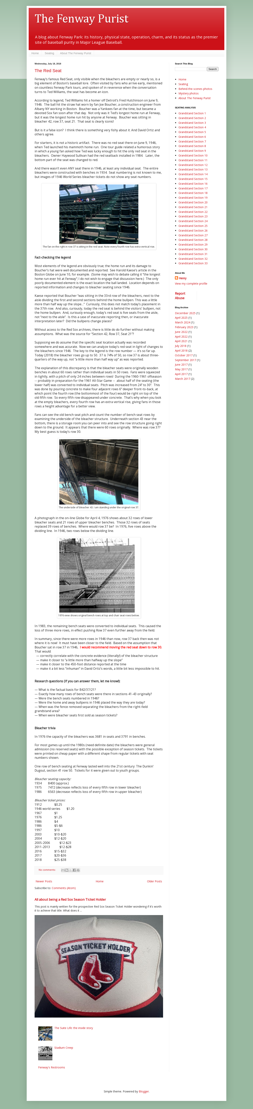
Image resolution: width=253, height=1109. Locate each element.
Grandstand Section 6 (192, 137)
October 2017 (184, 355)
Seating (49, 53)
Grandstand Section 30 (193, 249)
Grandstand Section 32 (193, 259)
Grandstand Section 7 (192, 141)
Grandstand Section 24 (193, 221)
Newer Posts (44, 881)
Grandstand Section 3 (192, 123)
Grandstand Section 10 (193, 155)
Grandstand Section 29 (193, 244)
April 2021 (181, 341)
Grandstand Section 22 (193, 212)
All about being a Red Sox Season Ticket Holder (70, 899)
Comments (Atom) (64, 888)
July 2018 (180, 346)
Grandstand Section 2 (192, 118)
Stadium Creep (63, 1047)
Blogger (144, 1091)
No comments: (47, 870)
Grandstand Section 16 (193, 183)
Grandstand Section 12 (193, 165)
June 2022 (181, 332)
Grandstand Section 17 (193, 188)
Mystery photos (188, 93)
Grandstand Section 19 (193, 197)
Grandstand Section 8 (192, 146)
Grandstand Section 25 (193, 226)
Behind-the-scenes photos (195, 89)
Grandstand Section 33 (193, 263)
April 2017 (181, 374)
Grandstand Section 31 (193, 254)
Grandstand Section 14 (193, 174)
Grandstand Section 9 (192, 151)
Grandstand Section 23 (193, 216)
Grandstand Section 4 (192, 127)
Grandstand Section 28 (193, 240)
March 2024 (182, 322)
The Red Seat (48, 70)
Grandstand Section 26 (193, 230)
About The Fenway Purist (75, 53)
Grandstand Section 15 (193, 179)
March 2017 (182, 379)
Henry (182, 278)
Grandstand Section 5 (192, 132)
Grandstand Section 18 (193, 193)
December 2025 (185, 313)
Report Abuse (180, 295)
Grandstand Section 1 (192, 113)
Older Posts (154, 881)
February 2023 (184, 327)
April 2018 (181, 350)
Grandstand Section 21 (193, 207)
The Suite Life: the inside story (73, 1028)
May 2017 (181, 369)
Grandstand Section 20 (193, 202)
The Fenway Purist (81, 19)
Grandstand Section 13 (193, 169)
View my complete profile (191, 283)
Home (35, 53)
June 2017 (181, 364)
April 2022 (181, 336)
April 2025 (181, 317)
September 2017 (185, 360)
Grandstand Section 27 (193, 235)
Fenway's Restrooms (51, 1067)
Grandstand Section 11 (193, 160)
